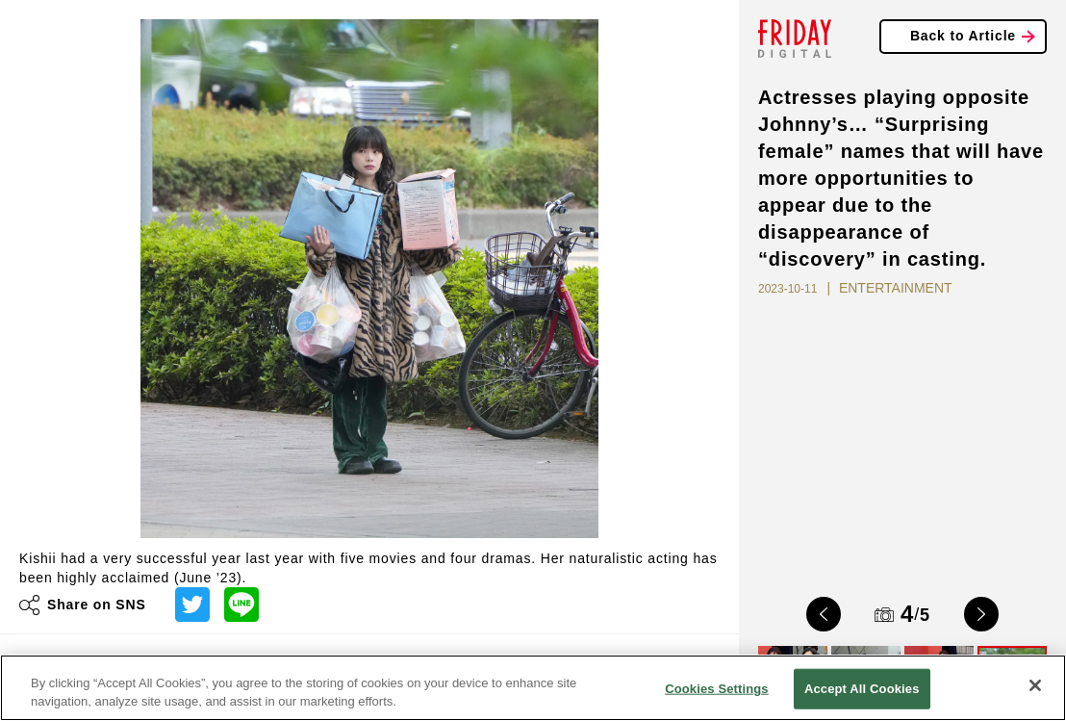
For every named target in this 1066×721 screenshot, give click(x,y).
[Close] (1035, 685)
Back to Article (963, 35)
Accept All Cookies (862, 689)
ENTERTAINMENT (895, 288)
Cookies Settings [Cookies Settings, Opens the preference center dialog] (717, 689)
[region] (533, 688)
